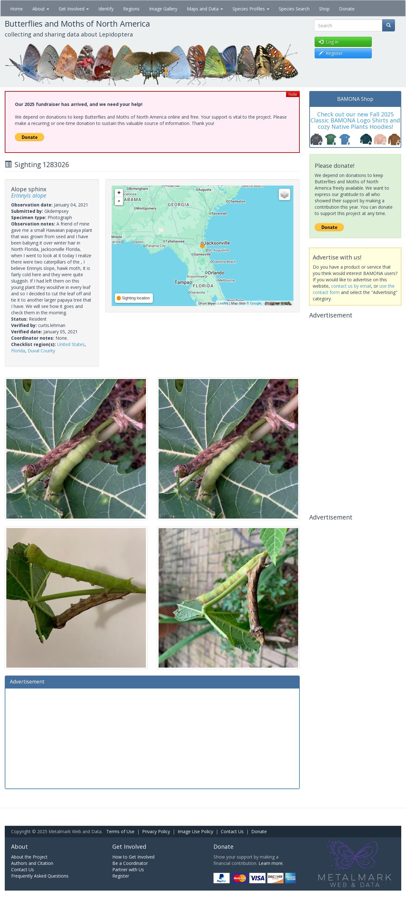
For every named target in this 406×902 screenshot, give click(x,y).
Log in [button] (328, 42)
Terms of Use (120, 831)
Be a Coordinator (130, 863)
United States (71, 344)
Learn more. (271, 863)
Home (16, 9)
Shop (324, 9)
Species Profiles (250, 9)
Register (120, 876)
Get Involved (74, 9)
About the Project (29, 857)
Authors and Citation (32, 863)
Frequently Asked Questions (40, 876)
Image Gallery (163, 9)
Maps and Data (205, 9)
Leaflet (223, 303)
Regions (131, 9)
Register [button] (331, 53)
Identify (106, 9)
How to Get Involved (133, 857)
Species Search (294, 9)
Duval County (41, 351)
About (40, 9)
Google (255, 303)
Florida (18, 351)
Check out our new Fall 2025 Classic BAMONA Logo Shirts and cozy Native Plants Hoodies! (355, 120)
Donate (347, 9)
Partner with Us (128, 869)
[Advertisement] (152, 737)
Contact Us (232, 831)
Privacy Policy (156, 831)
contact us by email (351, 286)
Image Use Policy (195, 831)
